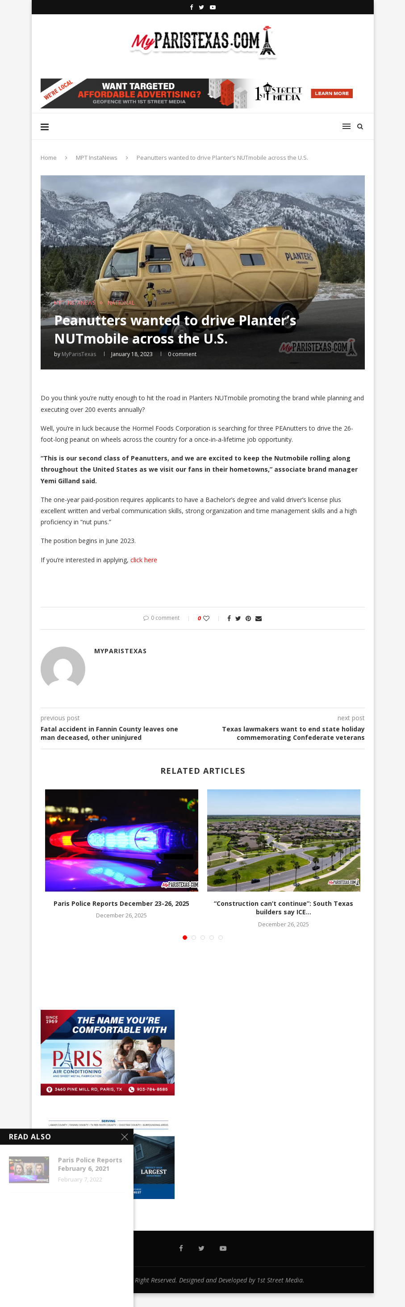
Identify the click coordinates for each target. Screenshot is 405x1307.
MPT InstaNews (96, 158)
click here (143, 560)
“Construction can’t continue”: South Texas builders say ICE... (283, 908)
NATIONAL (121, 303)
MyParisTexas (79, 354)
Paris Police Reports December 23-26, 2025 (121, 903)
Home (49, 158)
